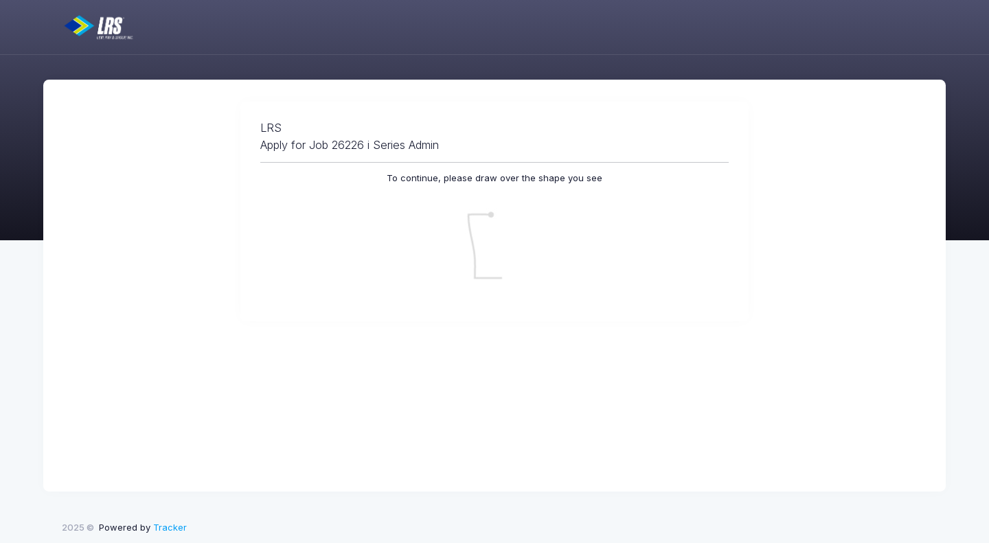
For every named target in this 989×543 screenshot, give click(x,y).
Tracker (170, 527)
